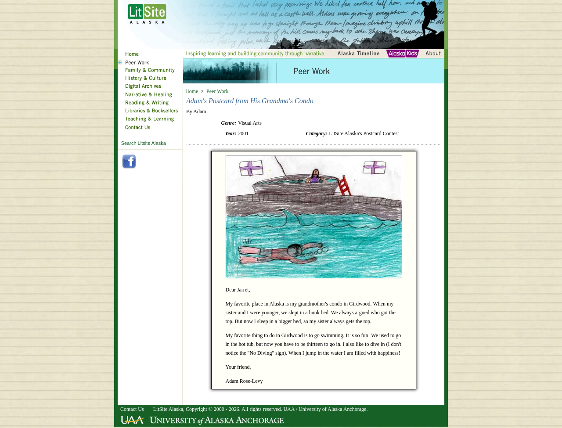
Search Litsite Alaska (143, 143)
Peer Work (217, 91)
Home (191, 91)
